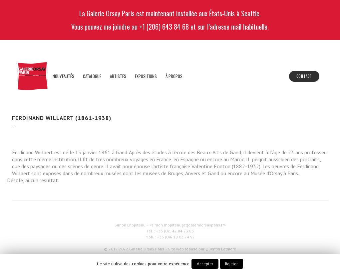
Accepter (205, 264)
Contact (304, 76)
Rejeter (231, 264)
